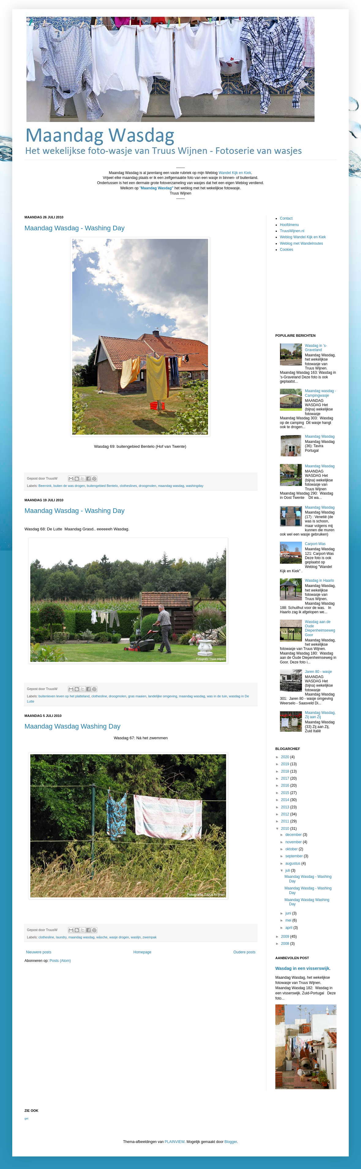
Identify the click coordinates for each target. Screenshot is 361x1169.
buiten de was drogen (69, 486)
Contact (286, 218)
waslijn (136, 937)
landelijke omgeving (162, 696)
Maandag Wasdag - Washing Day (74, 228)
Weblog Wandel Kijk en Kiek (303, 237)
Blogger (231, 1142)
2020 (285, 757)
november (294, 842)
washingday (194, 486)
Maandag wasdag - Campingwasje (320, 393)
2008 (285, 943)
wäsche (102, 937)
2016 (285, 785)
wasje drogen (119, 937)
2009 (285, 936)
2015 (285, 793)
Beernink (45, 486)
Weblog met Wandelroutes (301, 243)
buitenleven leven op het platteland (64, 696)
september (294, 856)
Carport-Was (315, 544)
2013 (285, 807)
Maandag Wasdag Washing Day (72, 726)
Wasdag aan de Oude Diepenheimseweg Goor (320, 628)
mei (288, 920)
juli (288, 870)
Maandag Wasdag (320, 436)
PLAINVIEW (174, 1142)
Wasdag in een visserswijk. (302, 968)
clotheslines (128, 486)
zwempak (150, 937)
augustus (293, 863)
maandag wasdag (171, 486)
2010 (285, 828)
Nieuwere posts (38, 952)
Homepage (142, 952)
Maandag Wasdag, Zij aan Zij (320, 715)
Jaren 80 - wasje (318, 672)
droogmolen (147, 486)
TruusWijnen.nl (292, 231)
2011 (285, 821)
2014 (285, 800)
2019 (285, 764)
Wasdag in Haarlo (319, 580)
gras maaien (137, 696)
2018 (285, 771)
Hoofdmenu (289, 225)
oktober (292, 849)
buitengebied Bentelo (102, 486)
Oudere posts (244, 952)
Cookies (286, 249)
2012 (285, 814)
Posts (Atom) (60, 961)
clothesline (99, 696)
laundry (61, 937)
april (289, 928)
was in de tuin (217, 696)
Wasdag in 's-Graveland (316, 347)
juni (288, 913)
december (294, 835)
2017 (285, 778)
